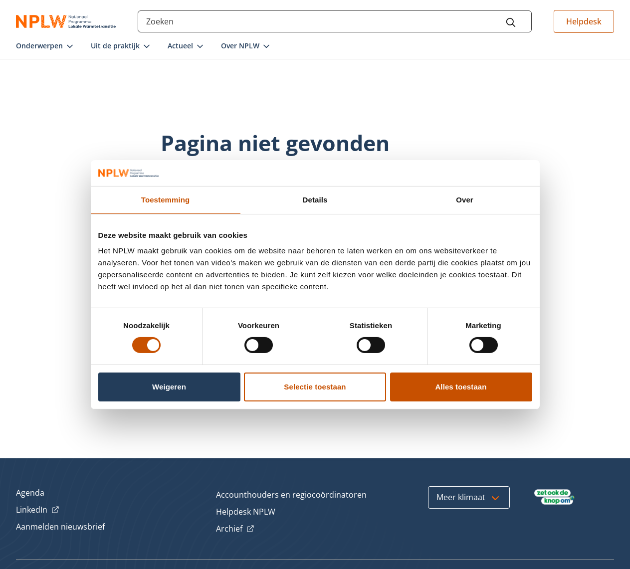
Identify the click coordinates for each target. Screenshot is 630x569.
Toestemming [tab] (165, 199)
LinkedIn (37, 510)
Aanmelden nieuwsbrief (60, 526)
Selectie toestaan (315, 386)
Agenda (30, 492)
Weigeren (169, 386)
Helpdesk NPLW (245, 511)
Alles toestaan (460, 386)
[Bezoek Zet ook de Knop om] (554, 497)
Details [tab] (315, 199)
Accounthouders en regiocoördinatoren (291, 494)
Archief (235, 529)
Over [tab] (464, 199)
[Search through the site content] (335, 21)
